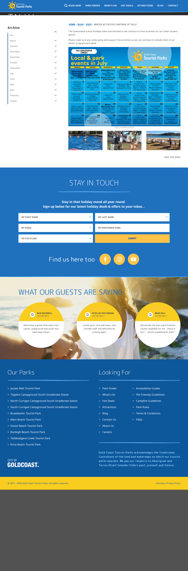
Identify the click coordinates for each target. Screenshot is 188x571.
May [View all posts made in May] (12, 166)
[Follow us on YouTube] (133, 340)
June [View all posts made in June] (12, 160)
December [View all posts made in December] (15, 133)
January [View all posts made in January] (14, 127)
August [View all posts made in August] (13, 182)
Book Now (72, 5)
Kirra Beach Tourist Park (25, 526)
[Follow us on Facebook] (105, 340)
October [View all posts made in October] (14, 144)
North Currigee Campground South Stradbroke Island (43, 482)
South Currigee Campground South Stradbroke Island (43, 488)
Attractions (145, 5)
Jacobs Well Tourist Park (25, 469)
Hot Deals (127, 5)
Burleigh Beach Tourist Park (27, 513)
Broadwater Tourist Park (25, 494)
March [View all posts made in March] (13, 122)
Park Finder (92, 5)
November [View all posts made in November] (15, 138)
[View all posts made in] (33, 113)
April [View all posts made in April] (12, 171)
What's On (110, 5)
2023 (89, 105)
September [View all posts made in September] (15, 149)
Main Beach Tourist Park (25, 501)
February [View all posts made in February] (14, 177)
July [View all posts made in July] (12, 155)
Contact (173, 5)
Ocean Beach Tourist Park (26, 507)
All (12, 116)
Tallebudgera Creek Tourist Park (30, 519)
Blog (160, 5)
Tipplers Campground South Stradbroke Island (39, 476)
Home (72, 105)
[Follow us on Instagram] (119, 340)
